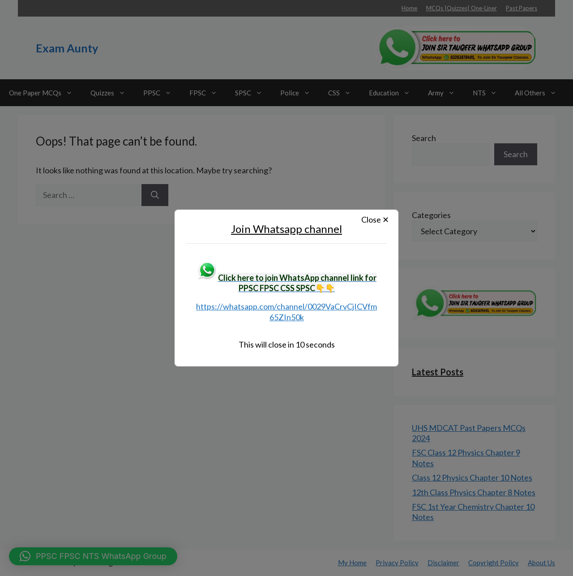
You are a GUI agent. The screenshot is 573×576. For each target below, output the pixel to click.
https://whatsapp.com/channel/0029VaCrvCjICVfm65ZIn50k (286, 311)
